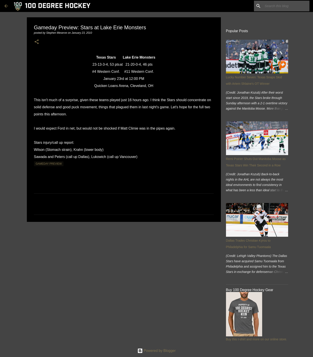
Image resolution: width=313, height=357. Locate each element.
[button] (36, 42)
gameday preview (49, 163)
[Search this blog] (286, 6)
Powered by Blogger (156, 351)
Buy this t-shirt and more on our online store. (256, 339)
